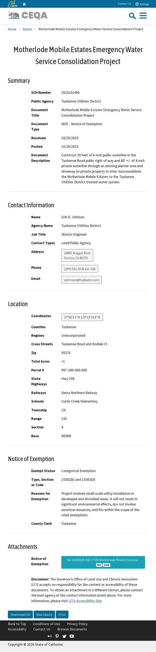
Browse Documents (72, 629)
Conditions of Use (46, 624)
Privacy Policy (77, 624)
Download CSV (20, 614)
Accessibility (17, 629)
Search (27, 29)
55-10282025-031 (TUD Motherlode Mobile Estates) (103, 562)
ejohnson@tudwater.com (81, 280)
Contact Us (124, 4)
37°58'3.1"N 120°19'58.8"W (82, 317)
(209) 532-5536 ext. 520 (79, 269)
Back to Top (17, 624)
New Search (44, 614)
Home (12, 29)
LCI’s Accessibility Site (85, 601)
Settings (142, 4)
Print (62, 614)
